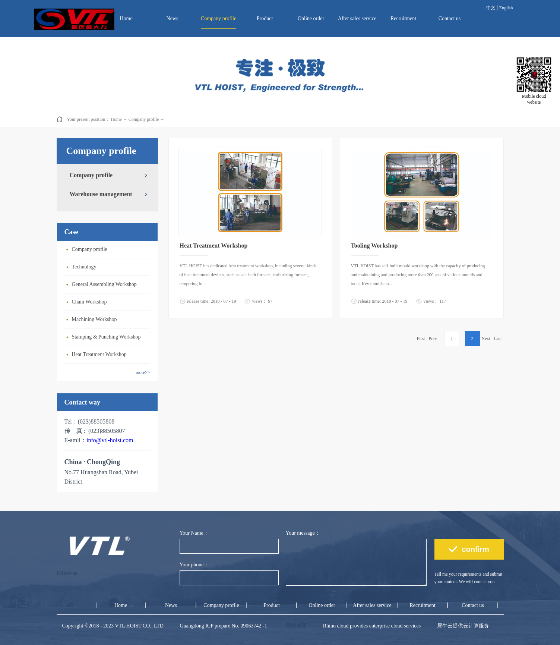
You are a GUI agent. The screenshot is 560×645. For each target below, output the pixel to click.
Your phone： (194, 564)
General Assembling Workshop (104, 284)
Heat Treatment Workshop (99, 354)
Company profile (144, 119)
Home (126, 18)
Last (498, 338)
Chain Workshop (89, 302)
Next (486, 338)
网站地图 (295, 626)
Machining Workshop (94, 319)
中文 (490, 7)
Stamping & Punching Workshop (106, 337)
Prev (433, 338)
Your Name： (194, 533)
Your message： (303, 533)
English (506, 7)
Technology (84, 267)
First (421, 338)
